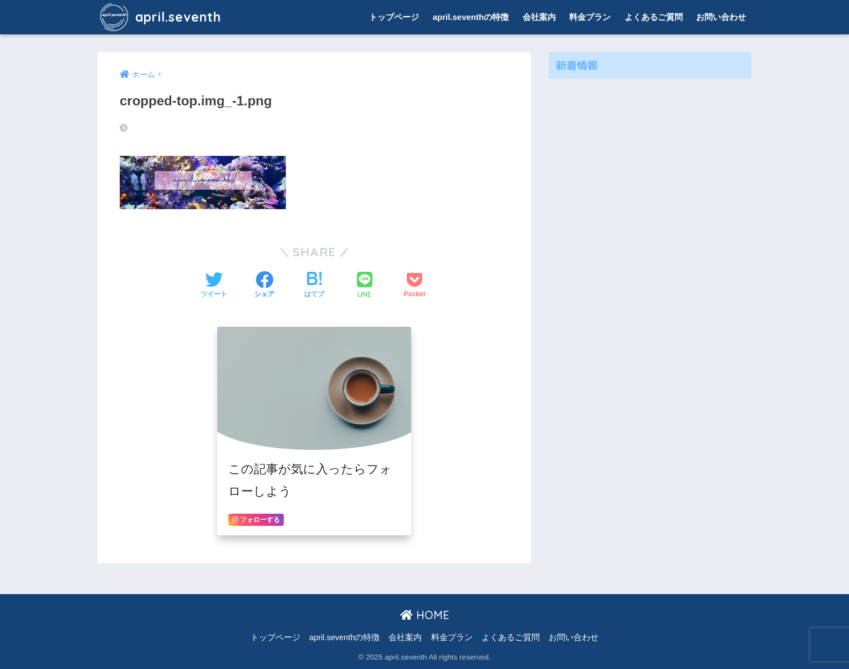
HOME (424, 615)
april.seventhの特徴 (471, 17)
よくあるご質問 (654, 17)
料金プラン (590, 17)
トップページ (394, 17)
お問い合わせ (721, 17)
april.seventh (160, 17)
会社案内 (539, 17)
